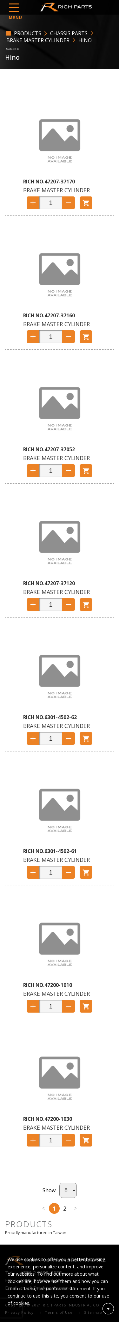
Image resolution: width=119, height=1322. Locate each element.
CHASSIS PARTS (69, 33)
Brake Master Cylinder (37, 40)
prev (43, 1208)
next (75, 1208)
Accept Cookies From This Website (108, 1308)
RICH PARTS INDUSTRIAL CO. (67, 7)
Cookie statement (72, 1289)
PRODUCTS (27, 33)
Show (49, 1190)
